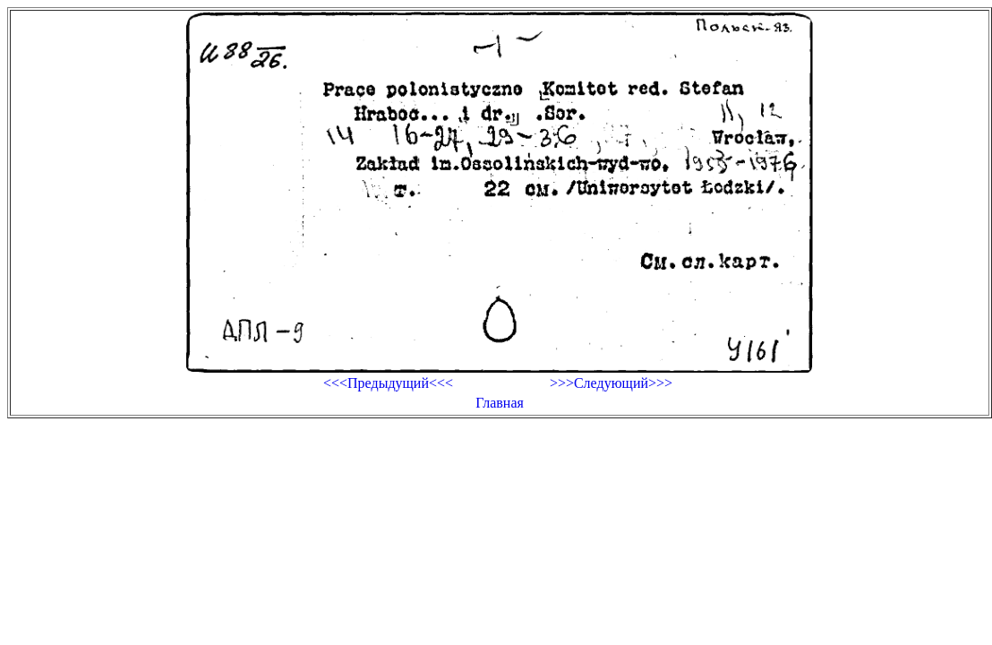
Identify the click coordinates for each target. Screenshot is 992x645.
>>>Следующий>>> (611, 383)
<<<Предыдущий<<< (388, 383)
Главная (499, 402)
